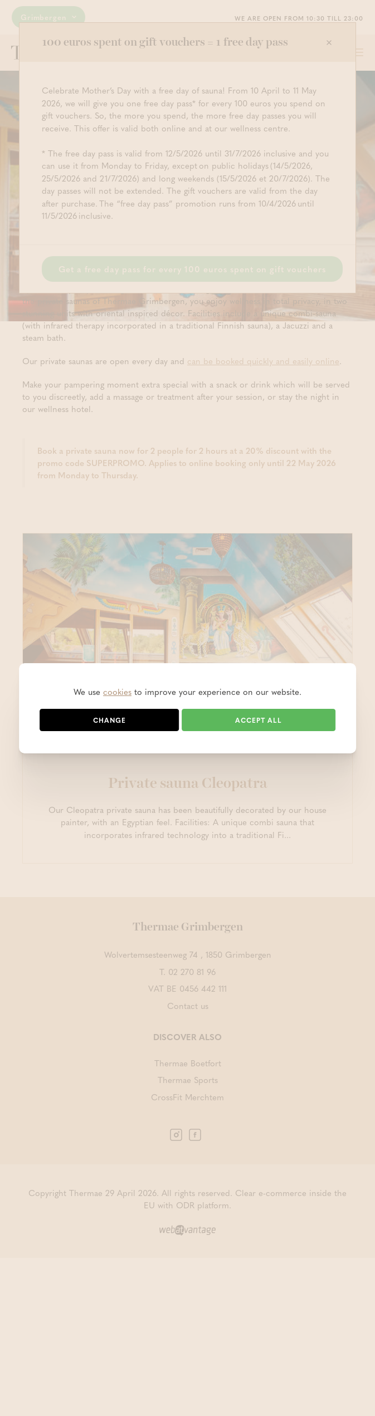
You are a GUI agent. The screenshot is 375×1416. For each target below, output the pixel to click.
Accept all (258, 720)
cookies (117, 691)
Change (109, 720)
